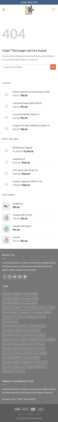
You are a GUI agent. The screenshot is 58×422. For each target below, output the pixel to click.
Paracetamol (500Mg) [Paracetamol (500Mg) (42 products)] (30, 358)
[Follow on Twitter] (14, 277)
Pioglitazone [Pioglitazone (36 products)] (27, 362)
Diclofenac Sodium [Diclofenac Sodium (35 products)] (10, 321)
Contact (30, 414)
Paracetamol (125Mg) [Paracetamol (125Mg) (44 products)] (37, 353)
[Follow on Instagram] (9, 277)
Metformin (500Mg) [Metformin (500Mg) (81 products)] (28, 339)
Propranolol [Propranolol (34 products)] (7, 367)
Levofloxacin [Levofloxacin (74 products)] (28, 335)
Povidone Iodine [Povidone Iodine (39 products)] (40, 362)
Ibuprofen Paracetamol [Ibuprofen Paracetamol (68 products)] (12, 335)
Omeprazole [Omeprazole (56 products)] (39, 349)
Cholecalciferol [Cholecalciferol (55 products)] (25, 312)
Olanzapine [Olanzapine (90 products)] (26, 349)
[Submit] (53, 67)
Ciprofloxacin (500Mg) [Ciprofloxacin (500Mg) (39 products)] (42, 312)
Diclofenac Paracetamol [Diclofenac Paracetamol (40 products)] (35, 317)
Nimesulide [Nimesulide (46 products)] (7, 344)
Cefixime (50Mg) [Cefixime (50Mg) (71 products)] (29, 307)
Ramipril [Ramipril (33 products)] (30, 367)
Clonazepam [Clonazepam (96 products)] (8, 317)
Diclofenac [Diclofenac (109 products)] (19, 317)
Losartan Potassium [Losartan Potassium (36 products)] (10, 339)
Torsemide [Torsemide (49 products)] (19, 371)
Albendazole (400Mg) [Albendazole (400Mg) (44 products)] (11, 299)
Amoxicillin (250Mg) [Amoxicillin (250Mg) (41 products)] (10, 303)
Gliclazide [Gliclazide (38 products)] (19, 330)
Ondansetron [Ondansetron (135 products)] (8, 353)
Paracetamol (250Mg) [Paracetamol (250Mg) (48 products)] (11, 358)
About (21, 414)
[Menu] (3, 9)
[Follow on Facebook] (4, 277)
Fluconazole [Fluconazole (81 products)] (7, 330)
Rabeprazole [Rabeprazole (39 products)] (20, 367)
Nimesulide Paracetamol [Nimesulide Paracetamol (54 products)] (24, 344)
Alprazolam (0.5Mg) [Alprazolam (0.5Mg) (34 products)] (30, 299)
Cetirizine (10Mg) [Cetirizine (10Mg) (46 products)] (9, 312)
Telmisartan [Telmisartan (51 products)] (7, 371)
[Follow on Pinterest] (25, 277)
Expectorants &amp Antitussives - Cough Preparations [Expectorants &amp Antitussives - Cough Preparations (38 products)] (24, 326)
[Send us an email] (20, 277)
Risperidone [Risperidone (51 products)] (41, 367)
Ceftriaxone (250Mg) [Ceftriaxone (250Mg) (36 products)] (46, 307)
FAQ (38, 414)
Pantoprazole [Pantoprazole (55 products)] (21, 353)
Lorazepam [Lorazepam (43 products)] (40, 335)
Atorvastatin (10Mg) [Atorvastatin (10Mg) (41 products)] (29, 303)
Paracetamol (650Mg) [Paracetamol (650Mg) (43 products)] (11, 362)
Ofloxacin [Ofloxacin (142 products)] (40, 344)
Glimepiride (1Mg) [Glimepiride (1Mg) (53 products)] (32, 330)
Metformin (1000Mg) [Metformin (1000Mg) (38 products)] (46, 339)
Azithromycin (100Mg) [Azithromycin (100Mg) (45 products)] (11, 307)
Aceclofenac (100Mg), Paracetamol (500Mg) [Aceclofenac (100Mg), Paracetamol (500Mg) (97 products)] (20, 294)
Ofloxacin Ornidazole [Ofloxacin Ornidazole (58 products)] (11, 349)
